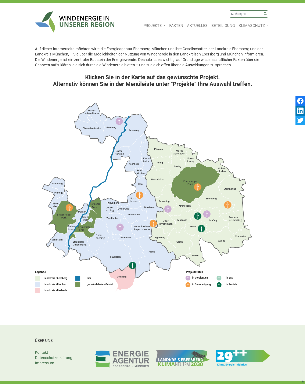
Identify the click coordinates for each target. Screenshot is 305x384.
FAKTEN (176, 25)
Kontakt (41, 352)
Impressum (44, 363)
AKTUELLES (197, 25)
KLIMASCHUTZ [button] (252, 25)
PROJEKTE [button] (152, 25)
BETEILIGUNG (223, 25)
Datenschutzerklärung (53, 357)
